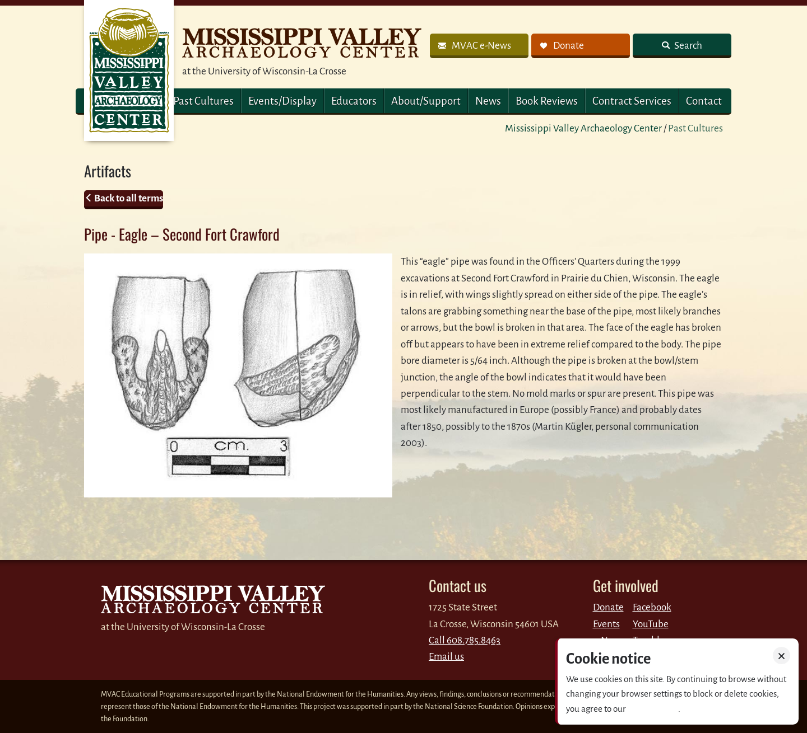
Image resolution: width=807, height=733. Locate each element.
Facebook (652, 607)
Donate (608, 607)
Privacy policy (653, 708)
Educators (354, 101)
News (488, 101)
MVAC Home (129, 70)
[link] (479, 46)
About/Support (426, 101)
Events (606, 624)
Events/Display (282, 101)
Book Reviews (547, 101)
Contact (704, 101)
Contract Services (631, 101)
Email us (446, 656)
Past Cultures (203, 101)
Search (687, 45)
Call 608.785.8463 (464, 640)
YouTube (651, 624)
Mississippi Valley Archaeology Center (583, 128)
